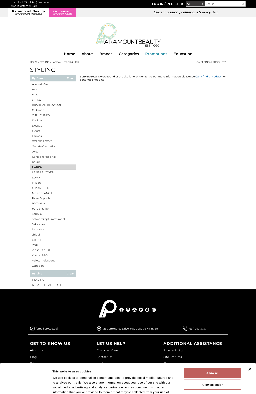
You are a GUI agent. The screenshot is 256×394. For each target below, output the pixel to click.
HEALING (38, 279)
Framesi (37, 136)
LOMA (36, 177)
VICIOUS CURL (41, 250)
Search (243, 4)
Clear (70, 78)
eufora (36, 130)
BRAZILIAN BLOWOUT (46, 104)
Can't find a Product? (211, 62)
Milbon (36, 182)
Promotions (156, 54)
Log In (158, 4)
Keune (36, 161)
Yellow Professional (44, 260)
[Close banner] (249, 342)
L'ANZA (37, 167)
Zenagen (38, 265)
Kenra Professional (44, 156)
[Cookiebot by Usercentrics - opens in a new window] (25, 386)
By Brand (38, 78)
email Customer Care (24, 5)
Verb (35, 244)
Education (183, 54)
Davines (37, 120)
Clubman (38, 110)
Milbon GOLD (40, 187)
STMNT (36, 239)
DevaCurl (38, 125)
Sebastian (38, 224)
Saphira (37, 213)
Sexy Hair (38, 229)
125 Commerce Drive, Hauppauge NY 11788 (130, 328)
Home (69, 54)
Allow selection (212, 358)
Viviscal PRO (40, 255)
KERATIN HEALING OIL (47, 284)
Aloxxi (35, 89)
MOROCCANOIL (42, 193)
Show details (210, 386)
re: (62, 12)
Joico (35, 151)
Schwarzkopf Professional (48, 219)
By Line (37, 273)
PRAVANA (38, 203)
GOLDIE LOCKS (42, 141)
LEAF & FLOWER (43, 172)
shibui (36, 234)
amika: (36, 99)
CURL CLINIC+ (41, 115)
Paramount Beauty (28, 12)
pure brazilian (41, 208)
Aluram (36, 94)
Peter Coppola (41, 198)
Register (175, 4)
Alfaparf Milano (41, 84)
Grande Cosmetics (43, 146)
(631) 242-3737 (40, 2)
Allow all (212, 346)
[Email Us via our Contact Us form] (47, 328)
